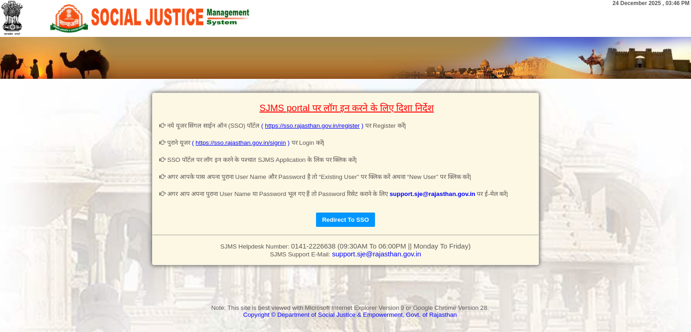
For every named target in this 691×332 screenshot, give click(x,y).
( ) (313, 125)
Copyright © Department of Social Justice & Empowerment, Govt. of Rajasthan (350, 314)
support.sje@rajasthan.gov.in (432, 193)
